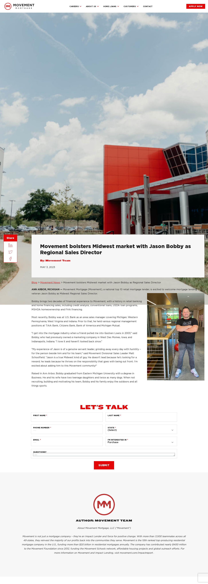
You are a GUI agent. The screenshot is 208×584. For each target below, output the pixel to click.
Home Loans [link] (111, 6)
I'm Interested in (117, 440)
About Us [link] (92, 6)
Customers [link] (131, 6)
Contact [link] (148, 6)
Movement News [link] (50, 282)
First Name (39, 415)
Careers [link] (76, 6)
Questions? (39, 452)
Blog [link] (34, 282)
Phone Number (41, 428)
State (111, 428)
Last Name (113, 415)
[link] (19, 6)
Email (36, 440)
